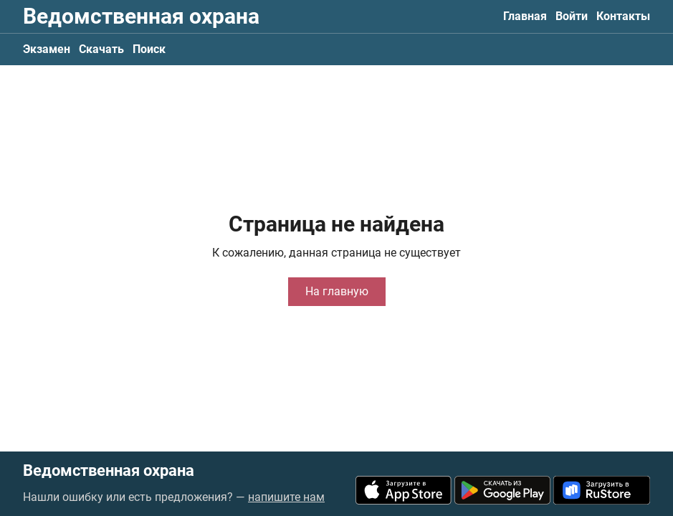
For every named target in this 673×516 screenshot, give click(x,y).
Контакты (623, 16)
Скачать (101, 49)
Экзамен (46, 49)
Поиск (149, 49)
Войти (571, 16)
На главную (336, 291)
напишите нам (286, 497)
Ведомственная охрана (141, 16)
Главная (525, 16)
